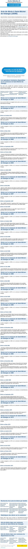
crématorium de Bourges (13, 36)
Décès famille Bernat (22, 504)
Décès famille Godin (4, 510)
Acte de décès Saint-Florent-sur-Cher (13, 541)
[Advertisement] (14, 52)
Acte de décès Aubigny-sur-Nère (21, 539)
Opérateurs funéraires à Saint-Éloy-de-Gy (13, 94)
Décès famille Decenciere (21, 512)
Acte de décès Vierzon (4, 540)
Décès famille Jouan (4, 509)
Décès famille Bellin (22, 508)
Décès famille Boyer (4, 511)
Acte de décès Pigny (4, 526)
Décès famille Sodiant (22, 509)
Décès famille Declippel (21, 507)
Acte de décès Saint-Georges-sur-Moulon (22, 527)
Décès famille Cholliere (12, 507)
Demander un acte (14, 5)
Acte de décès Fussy (4, 527)
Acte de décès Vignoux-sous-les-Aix (4, 529)
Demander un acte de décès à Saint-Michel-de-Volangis (14, 70)
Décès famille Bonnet (13, 509)
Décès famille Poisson (13, 508)
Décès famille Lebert (22, 505)
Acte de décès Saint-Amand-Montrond (4, 542)
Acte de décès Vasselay (21, 531)
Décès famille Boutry (13, 504)
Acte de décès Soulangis (12, 529)
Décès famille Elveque (4, 508)
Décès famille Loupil (13, 505)
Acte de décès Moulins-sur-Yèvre (22, 529)
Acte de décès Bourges (3, 539)
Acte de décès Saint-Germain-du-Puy (13, 531)
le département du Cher (22, 26)
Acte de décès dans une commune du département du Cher (13, 534)
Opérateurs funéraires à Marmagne (22, 94)
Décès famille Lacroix (13, 510)
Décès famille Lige (22, 503)
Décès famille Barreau (13, 503)
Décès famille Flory (4, 503)
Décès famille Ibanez (4, 506)
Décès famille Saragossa (3, 505)
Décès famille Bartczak (12, 512)
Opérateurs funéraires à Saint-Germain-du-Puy (4, 92)
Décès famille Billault (22, 510)
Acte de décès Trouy (22, 542)
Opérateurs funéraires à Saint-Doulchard (22, 92)
